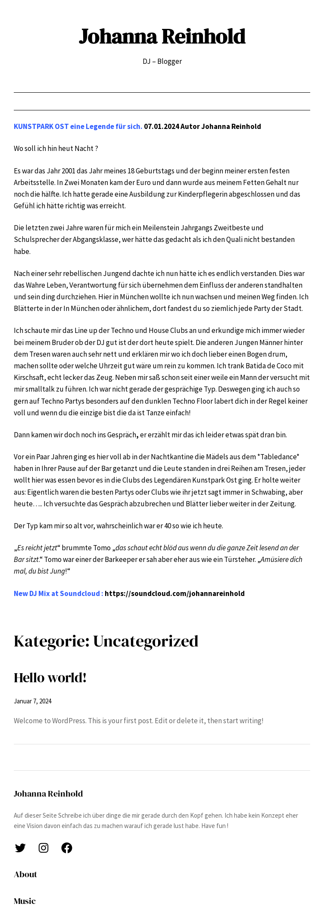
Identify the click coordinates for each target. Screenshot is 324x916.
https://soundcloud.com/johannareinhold (175, 593)
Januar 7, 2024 (32, 701)
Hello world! (50, 677)
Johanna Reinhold (162, 36)
